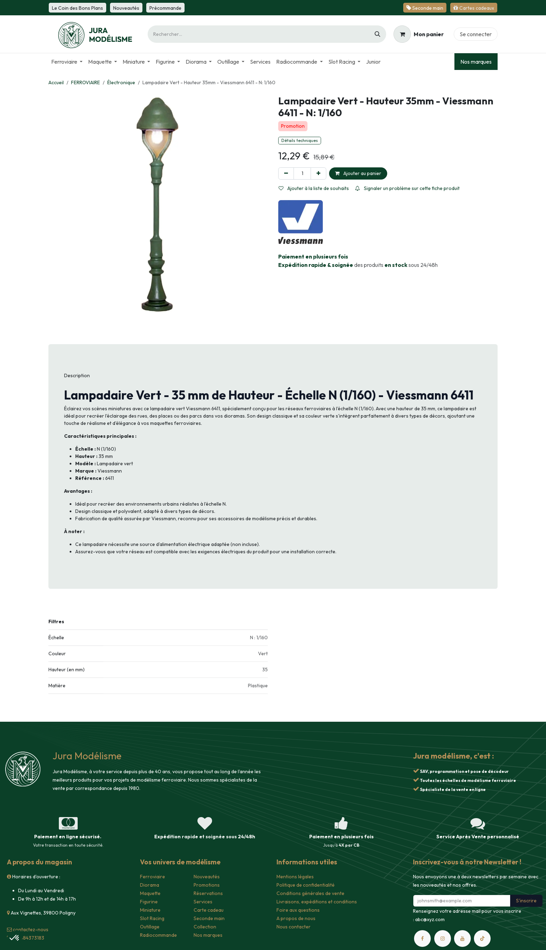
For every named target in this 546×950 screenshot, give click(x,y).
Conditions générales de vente (310, 893)
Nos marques (476, 61)
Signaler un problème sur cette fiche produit (407, 188)
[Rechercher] (377, 34)
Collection (205, 927)
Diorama (149, 885)
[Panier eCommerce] (419, 34)
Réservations (208, 893)
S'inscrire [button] (526, 900)
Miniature (150, 910)
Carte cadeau (209, 910)
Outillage (149, 927)
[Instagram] (442, 938)
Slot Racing (152, 918)
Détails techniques (299, 140)
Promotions (207, 885)
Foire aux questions (298, 910)
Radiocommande (158, 935)
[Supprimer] (286, 173)
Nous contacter (293, 927)
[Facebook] (422, 938)
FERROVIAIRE (85, 82)
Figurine (149, 901)
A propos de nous (295, 918)
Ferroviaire (152, 876)
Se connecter (476, 34)
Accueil (56, 82)
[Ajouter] (318, 173)
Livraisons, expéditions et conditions (316, 901)
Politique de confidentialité (305, 885)
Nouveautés (207, 876)
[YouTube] (462, 938)
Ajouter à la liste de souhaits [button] (314, 188)
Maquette (150, 893)
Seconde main (209, 918)
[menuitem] (66, 62)
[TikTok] (482, 938)
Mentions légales (295, 876)
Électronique (121, 82)
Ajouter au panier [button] (358, 173)
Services (203, 901)
